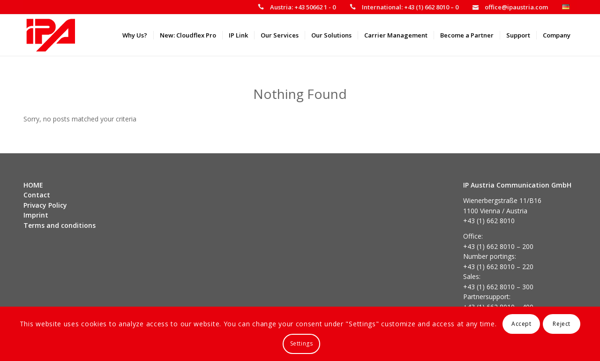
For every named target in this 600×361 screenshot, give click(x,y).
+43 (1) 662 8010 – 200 (498, 246)
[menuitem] (297, 7)
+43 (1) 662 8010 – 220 (498, 266)
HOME (33, 184)
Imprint (35, 215)
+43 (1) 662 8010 (489, 220)
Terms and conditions (59, 225)
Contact (36, 194)
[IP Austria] (50, 35)
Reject (561, 324)
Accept (521, 324)
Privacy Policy (45, 205)
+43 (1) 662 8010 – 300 (498, 286)
